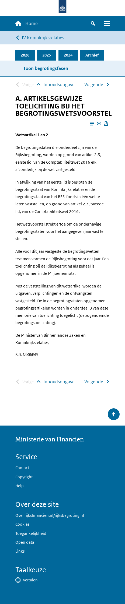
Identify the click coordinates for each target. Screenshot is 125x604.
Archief (92, 55)
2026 (25, 55)
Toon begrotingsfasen (45, 68)
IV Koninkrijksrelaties (43, 38)
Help (19, 485)
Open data (24, 542)
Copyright (24, 476)
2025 (46, 55)
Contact (22, 467)
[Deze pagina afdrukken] (106, 123)
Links (20, 551)
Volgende (93, 84)
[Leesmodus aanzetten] (92, 123)
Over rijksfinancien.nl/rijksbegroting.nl (49, 515)
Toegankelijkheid (30, 533)
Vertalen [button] (30, 579)
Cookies (22, 524)
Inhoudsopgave (59, 84)
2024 (68, 55)
